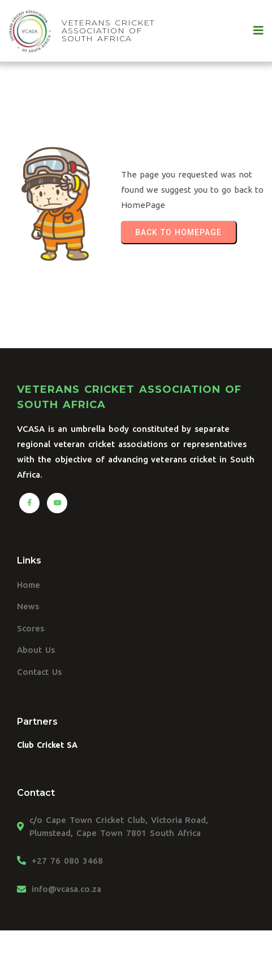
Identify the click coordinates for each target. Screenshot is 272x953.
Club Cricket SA (47, 745)
